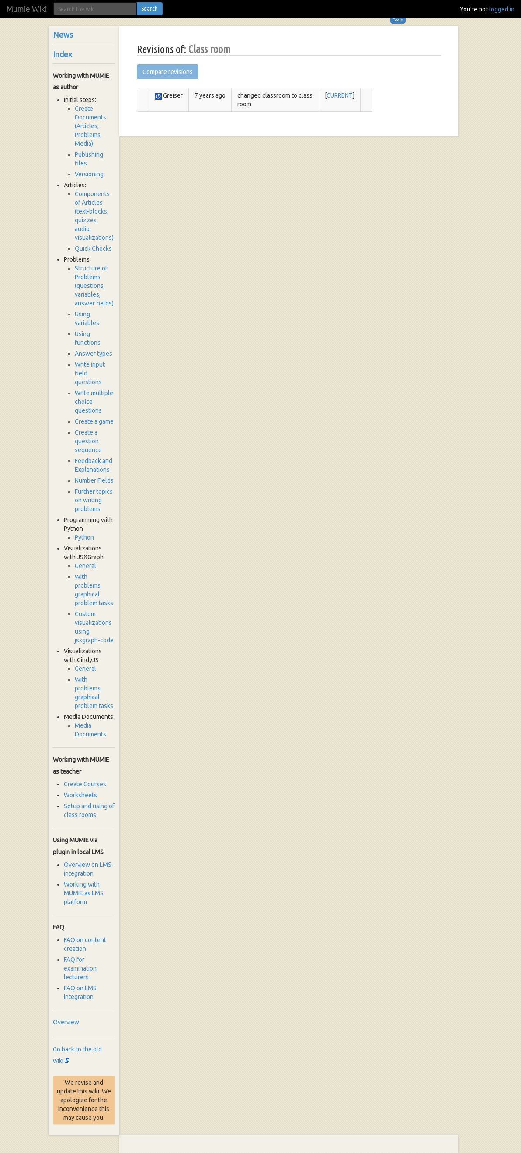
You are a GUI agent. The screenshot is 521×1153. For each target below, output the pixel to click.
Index (62, 54)
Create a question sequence (88, 441)
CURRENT (339, 95)
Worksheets (80, 795)
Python (84, 537)
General (85, 565)
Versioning (89, 174)
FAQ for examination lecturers (80, 968)
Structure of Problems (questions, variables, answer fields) (94, 286)
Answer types (93, 353)
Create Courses (85, 784)
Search (149, 8)
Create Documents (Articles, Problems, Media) (90, 126)
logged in (501, 9)
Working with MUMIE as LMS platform (84, 893)
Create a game (94, 421)
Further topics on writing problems (94, 500)
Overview (66, 1022)
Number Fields (94, 480)
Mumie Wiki (27, 8)
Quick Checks (93, 248)
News (63, 34)
